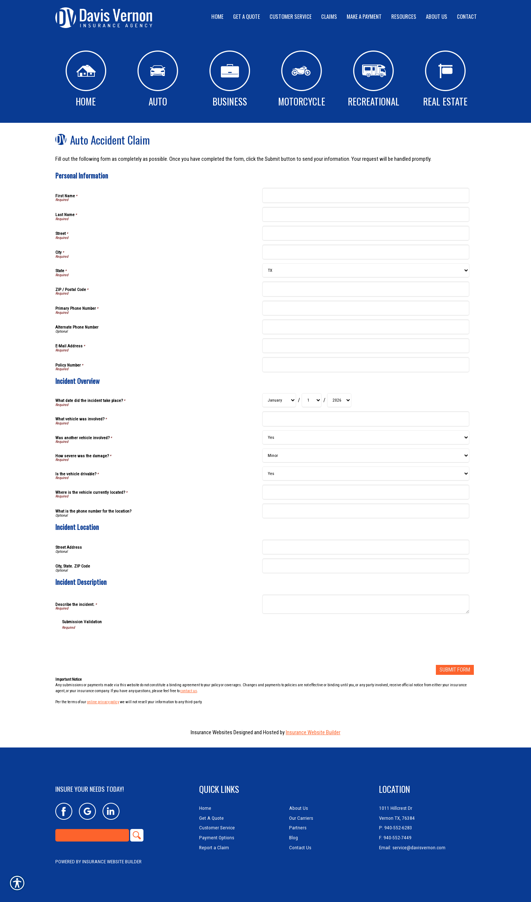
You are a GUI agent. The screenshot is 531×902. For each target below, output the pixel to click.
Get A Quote (211, 818)
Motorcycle (301, 79)
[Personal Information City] (365, 252)
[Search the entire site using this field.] (92, 835)
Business (229, 79)
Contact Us (300, 847)
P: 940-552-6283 (395, 827)
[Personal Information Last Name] (365, 214)
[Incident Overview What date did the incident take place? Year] (339, 400)
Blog (293, 837)
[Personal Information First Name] (365, 195)
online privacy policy (103, 702)
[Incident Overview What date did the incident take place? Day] (312, 400)
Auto (157, 79)
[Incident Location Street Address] (365, 547)
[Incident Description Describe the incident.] (365, 604)
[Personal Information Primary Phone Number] (365, 308)
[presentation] (118, 645)
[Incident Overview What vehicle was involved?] (365, 418)
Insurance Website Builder (313, 732)
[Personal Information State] (365, 270)
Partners (297, 827)
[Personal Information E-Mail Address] (365, 345)
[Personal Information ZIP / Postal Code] (365, 288)
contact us (188, 690)
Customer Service (217, 827)
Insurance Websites (211, 732)
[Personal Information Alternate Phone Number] (365, 326)
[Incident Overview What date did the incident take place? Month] (279, 400)
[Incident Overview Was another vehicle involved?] (365, 437)
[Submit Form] (455, 670)
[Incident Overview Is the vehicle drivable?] (365, 473)
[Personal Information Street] (365, 233)
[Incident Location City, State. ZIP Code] (365, 565)
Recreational (373, 79)
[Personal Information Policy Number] (365, 364)
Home (86, 79)
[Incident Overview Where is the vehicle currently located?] (365, 492)
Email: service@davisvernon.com (412, 847)
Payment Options (216, 837)
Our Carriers (301, 818)
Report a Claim (214, 847)
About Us (298, 808)
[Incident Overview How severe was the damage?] (365, 455)
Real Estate (445, 79)
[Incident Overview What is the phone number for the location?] (365, 510)
